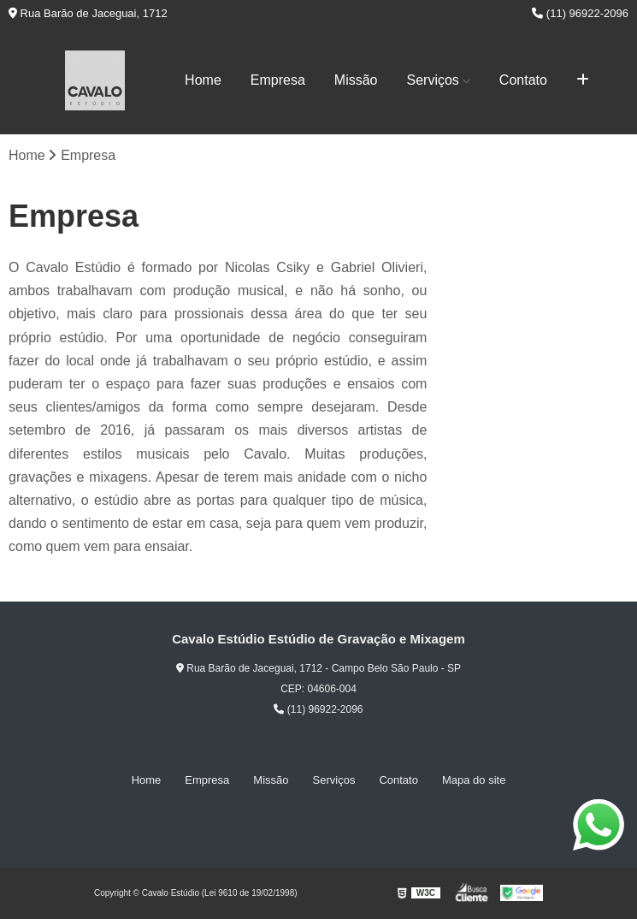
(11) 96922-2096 (580, 13)
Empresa (278, 80)
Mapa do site (473, 780)
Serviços (433, 80)
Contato (523, 80)
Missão (356, 80)
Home (203, 80)
